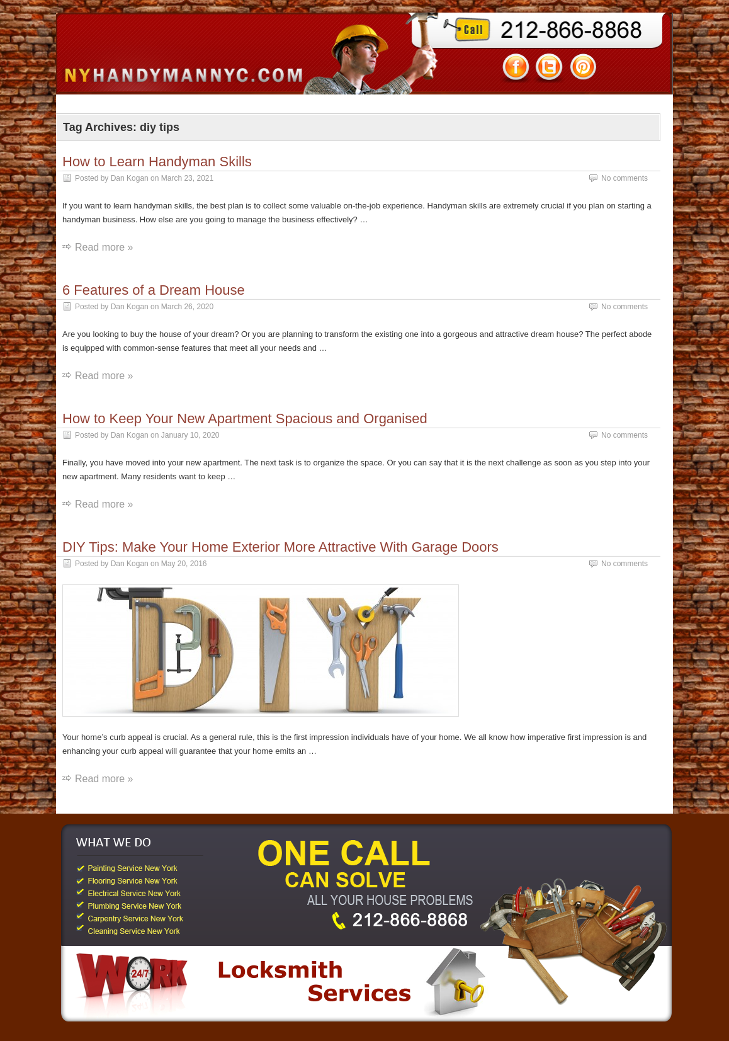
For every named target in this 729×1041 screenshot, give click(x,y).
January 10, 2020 (190, 435)
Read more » (104, 247)
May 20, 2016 (184, 563)
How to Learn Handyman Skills (157, 161)
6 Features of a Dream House (153, 290)
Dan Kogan (130, 178)
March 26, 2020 (187, 306)
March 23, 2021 (187, 178)
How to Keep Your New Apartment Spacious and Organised (244, 418)
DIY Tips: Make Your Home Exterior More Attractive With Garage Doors (280, 547)
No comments (624, 178)
